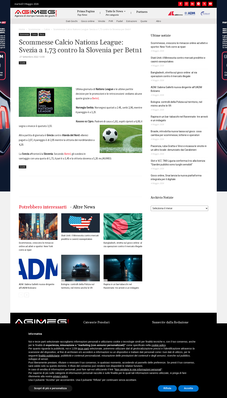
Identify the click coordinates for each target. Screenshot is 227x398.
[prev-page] (21, 295)
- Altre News (82, 207)
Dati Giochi (71, 21)
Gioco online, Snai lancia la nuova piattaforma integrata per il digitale (176, 177)
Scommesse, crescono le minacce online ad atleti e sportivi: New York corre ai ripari (36, 246)
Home (22, 29)
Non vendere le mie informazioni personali (138, 369)
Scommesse (34, 29)
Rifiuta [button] (167, 388)
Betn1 (95, 98)
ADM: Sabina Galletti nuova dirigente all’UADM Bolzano (176, 89)
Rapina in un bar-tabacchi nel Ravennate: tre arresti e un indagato (179, 118)
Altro (158, 21)
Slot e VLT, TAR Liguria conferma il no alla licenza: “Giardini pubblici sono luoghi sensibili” (178, 162)
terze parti (83, 348)
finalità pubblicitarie (49, 355)
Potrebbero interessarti (43, 207)
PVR (111, 21)
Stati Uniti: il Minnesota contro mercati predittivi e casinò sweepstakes (178, 59)
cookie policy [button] (158, 345)
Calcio (47, 29)
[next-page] (26, 295)
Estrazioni (131, 21)
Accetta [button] (188, 388)
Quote (143, 21)
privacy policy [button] (60, 376)
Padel (120, 21)
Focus (42, 34)
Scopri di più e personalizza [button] (50, 388)
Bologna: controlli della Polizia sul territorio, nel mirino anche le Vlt (176, 104)
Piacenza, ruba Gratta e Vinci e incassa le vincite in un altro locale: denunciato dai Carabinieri (179, 148)
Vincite (101, 21)
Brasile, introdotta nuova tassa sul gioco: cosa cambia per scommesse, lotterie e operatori (176, 133)
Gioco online (88, 21)
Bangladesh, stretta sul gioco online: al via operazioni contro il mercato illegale (174, 74)
